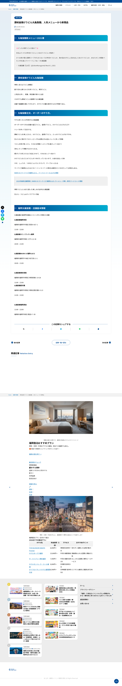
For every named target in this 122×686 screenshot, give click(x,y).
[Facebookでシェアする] (42, 329)
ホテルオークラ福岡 (36, 553)
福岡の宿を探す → (35, 454)
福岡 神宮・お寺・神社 (98, 5)
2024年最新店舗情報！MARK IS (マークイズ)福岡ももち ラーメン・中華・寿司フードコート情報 (49, 181)
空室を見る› (33, 484)
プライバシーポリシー (87, 590)
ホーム (82, 586)
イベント (68, 5)
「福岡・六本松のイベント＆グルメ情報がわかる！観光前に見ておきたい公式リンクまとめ (95, 596)
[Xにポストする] (23, 329)
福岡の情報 (59, 5)
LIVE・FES (77, 5)
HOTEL (86, 5)
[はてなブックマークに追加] (61, 329)
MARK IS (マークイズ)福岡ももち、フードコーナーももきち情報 (36, 173)
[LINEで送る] (79, 329)
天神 (30, 492)
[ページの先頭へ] (116, 681)
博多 (30, 489)
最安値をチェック (35, 462)
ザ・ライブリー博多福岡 (37, 559)
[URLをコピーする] (98, 329)
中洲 (30, 495)
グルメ (110, 5)
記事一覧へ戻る (61, 343)
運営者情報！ (84, 602)
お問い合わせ (84, 606)
